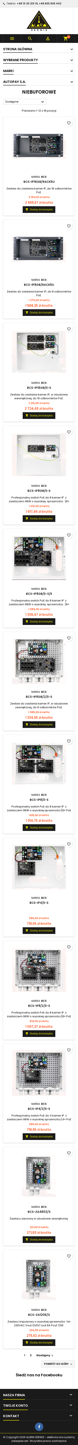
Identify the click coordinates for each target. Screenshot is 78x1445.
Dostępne (25, 101)
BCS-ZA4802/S (39, 1212)
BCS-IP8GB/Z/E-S (39, 697)
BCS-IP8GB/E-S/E (39, 594)
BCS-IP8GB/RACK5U (39, 285)
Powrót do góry (58, 1364)
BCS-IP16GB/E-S (39, 388)
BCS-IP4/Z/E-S (39, 1109)
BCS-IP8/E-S (39, 800)
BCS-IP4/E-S (39, 903)
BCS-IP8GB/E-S (39, 491)
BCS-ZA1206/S (39, 1315)
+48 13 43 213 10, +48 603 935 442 (39, 3)
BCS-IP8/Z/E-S (39, 1006)
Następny (45, 1355)
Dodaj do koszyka (39, 209)
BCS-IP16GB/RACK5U (39, 182)
